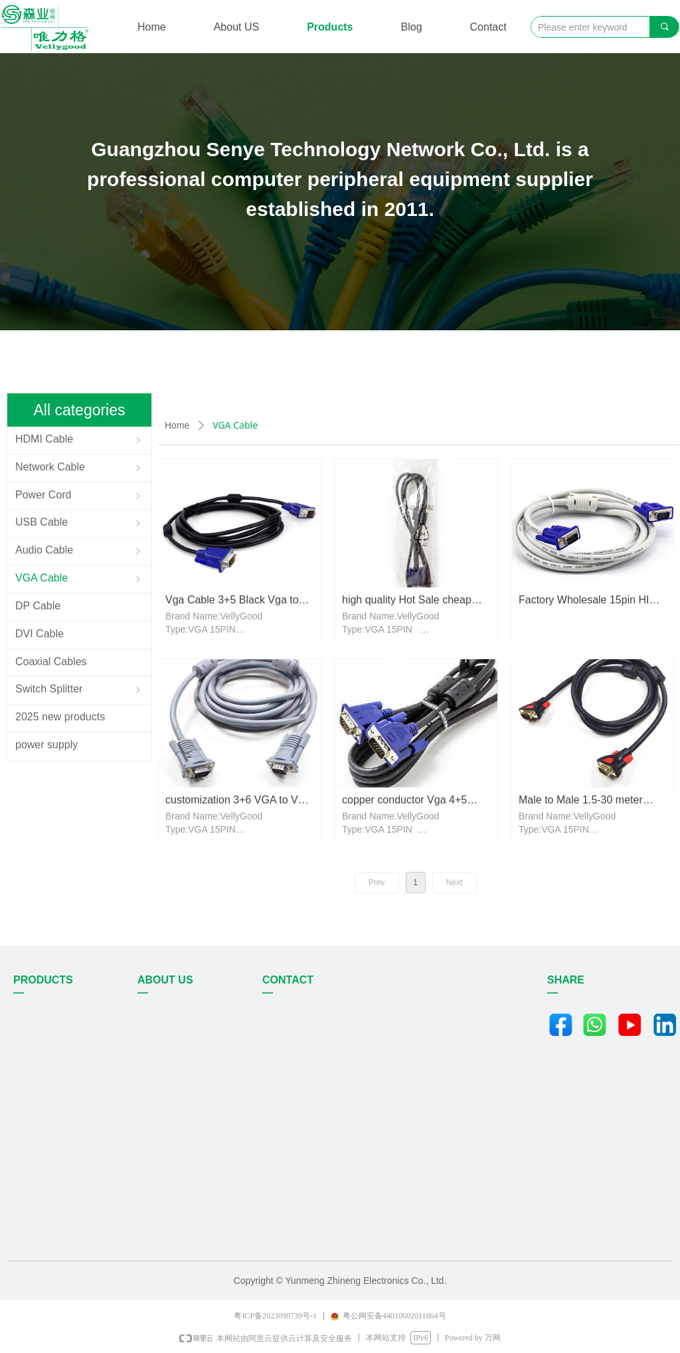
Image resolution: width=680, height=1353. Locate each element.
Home (177, 425)
